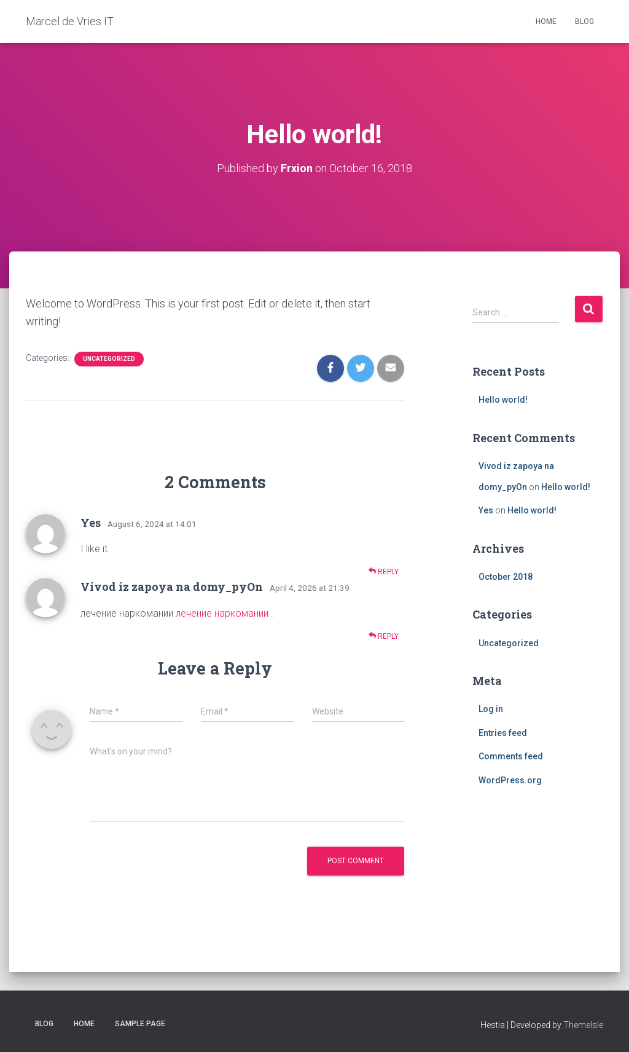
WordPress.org (510, 780)
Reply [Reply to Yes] (384, 570)
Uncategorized (109, 358)
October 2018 (506, 576)
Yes (90, 522)
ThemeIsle (583, 1024)
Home (546, 21)
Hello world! (503, 399)
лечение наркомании (222, 613)
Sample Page (140, 1023)
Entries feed (503, 732)
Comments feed (511, 756)
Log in (491, 708)
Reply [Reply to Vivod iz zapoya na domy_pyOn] (384, 635)
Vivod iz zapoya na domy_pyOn (171, 586)
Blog (584, 21)
